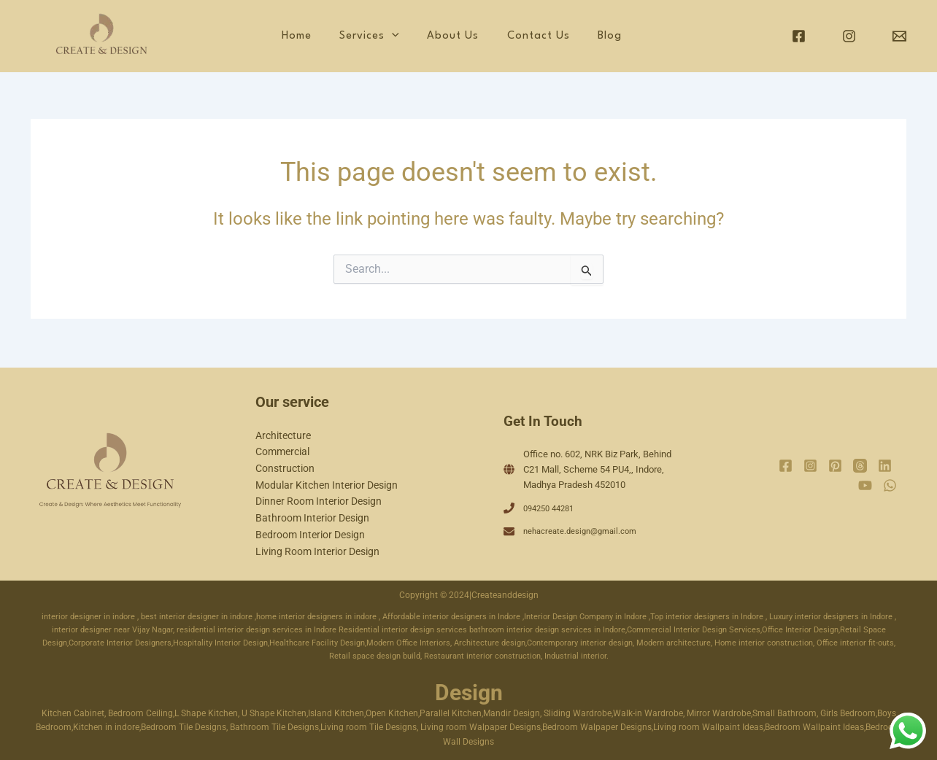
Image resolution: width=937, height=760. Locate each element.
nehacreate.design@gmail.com (587, 529)
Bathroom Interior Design (312, 517)
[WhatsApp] (890, 484)
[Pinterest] (835, 465)
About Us (488, 36)
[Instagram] (849, 36)
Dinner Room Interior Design (318, 500)
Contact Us (560, 36)
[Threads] (860, 465)
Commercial (282, 450)
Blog (619, 36)
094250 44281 (552, 506)
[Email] (899, 36)
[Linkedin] (885, 465)
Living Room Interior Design (317, 551)
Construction (285, 467)
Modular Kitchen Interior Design (326, 483)
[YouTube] (865, 484)
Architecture (283, 433)
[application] (439, 36)
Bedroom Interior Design (310, 534)
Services (417, 36)
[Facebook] (799, 36)
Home (356, 36)
